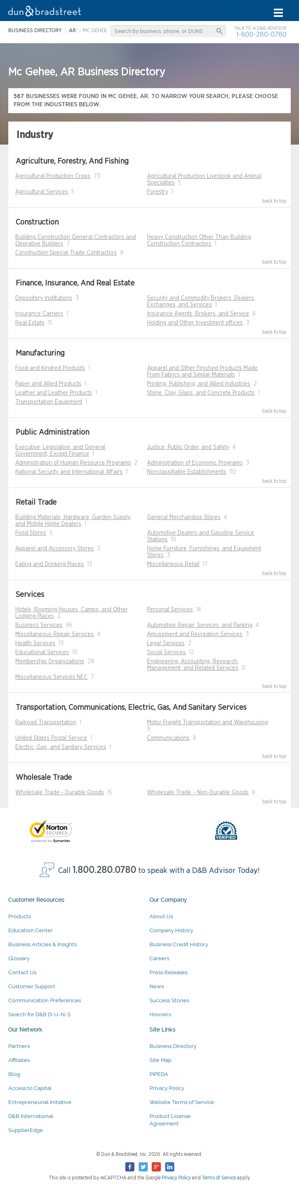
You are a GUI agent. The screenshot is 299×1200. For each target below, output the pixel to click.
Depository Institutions (43, 298)
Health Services (35, 643)
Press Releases (168, 972)
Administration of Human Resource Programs (73, 463)
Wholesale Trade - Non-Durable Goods (198, 792)
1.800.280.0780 (104, 870)
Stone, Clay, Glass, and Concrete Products (201, 393)
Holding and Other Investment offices (195, 323)
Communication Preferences (44, 1000)
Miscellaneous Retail (173, 564)
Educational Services (42, 652)
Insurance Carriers (39, 314)
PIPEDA (159, 1074)
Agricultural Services (41, 192)
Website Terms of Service (182, 1102)
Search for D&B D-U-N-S (39, 1014)
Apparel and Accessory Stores (54, 549)
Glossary (19, 958)
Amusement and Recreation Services (194, 634)
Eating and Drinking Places (49, 564)
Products (19, 916)
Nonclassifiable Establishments (186, 472)
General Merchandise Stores (184, 517)
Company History (171, 930)
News (157, 986)
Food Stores (30, 533)
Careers (159, 958)
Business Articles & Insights (42, 944)
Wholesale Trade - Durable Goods (59, 792)
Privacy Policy (167, 1088)
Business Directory (173, 1046)
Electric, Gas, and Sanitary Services (60, 747)
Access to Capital (30, 1088)
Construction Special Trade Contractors (66, 253)
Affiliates (19, 1060)
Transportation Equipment (48, 402)
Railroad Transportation (45, 722)
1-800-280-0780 (261, 34)
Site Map (160, 1060)
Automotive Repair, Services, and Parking (199, 625)
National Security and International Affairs (69, 472)
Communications (168, 738)
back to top (274, 201)
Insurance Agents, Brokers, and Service (198, 314)
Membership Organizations (49, 661)
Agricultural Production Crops (52, 176)
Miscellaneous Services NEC (51, 677)
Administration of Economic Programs (195, 463)
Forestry (157, 192)
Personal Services (170, 610)
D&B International (30, 1116)
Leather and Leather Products (53, 393)
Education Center (30, 930)
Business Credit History (179, 944)
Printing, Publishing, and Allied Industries (198, 384)
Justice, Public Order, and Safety (188, 447)
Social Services (166, 652)
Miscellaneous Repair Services (54, 634)
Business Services (38, 625)
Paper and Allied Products (48, 384)
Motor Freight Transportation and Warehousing (207, 722)
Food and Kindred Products (50, 368)
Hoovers (160, 1014)
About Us (161, 916)
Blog (14, 1074)
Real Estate (30, 323)
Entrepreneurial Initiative (39, 1102)
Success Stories (169, 1000)
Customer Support (31, 986)
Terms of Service (219, 1177)
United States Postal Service (51, 738)
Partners (19, 1046)
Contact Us (22, 972)
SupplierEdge (25, 1130)
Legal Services (166, 643)
